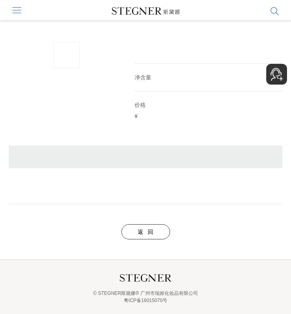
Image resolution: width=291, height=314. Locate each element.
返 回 (146, 232)
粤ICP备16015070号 (145, 300)
